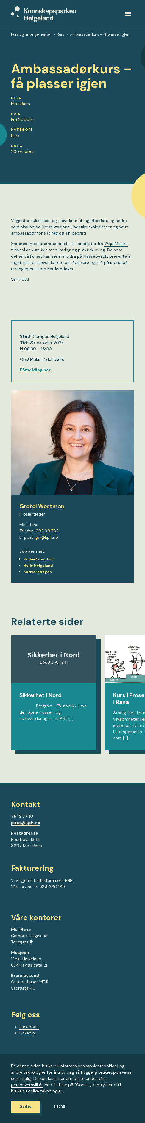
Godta (25, 1106)
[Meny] (128, 14)
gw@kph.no (46, 537)
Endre (59, 1107)
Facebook (29, 1026)
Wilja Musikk (116, 243)
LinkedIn (27, 1033)
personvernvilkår (27, 1084)
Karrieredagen (38, 571)
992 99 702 (47, 531)
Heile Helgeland (38, 565)
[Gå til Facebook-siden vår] (13, 903)
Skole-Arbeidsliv (39, 559)
